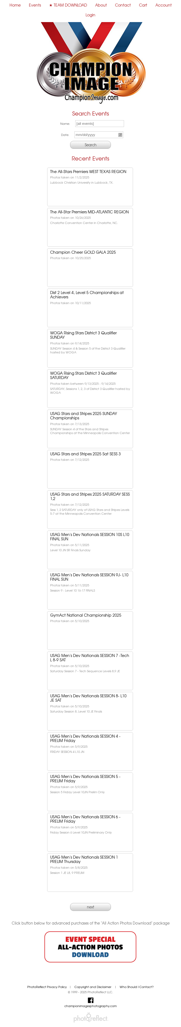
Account (163, 5)
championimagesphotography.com (90, 1006)
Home (15, 5)
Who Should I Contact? (137, 986)
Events (35, 5)
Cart (143, 5)
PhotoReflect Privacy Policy (47, 986)
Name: (65, 123)
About (101, 5)
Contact (123, 5)
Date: (65, 134)
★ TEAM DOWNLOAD (68, 5)
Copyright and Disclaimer (93, 986)
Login (90, 14)
